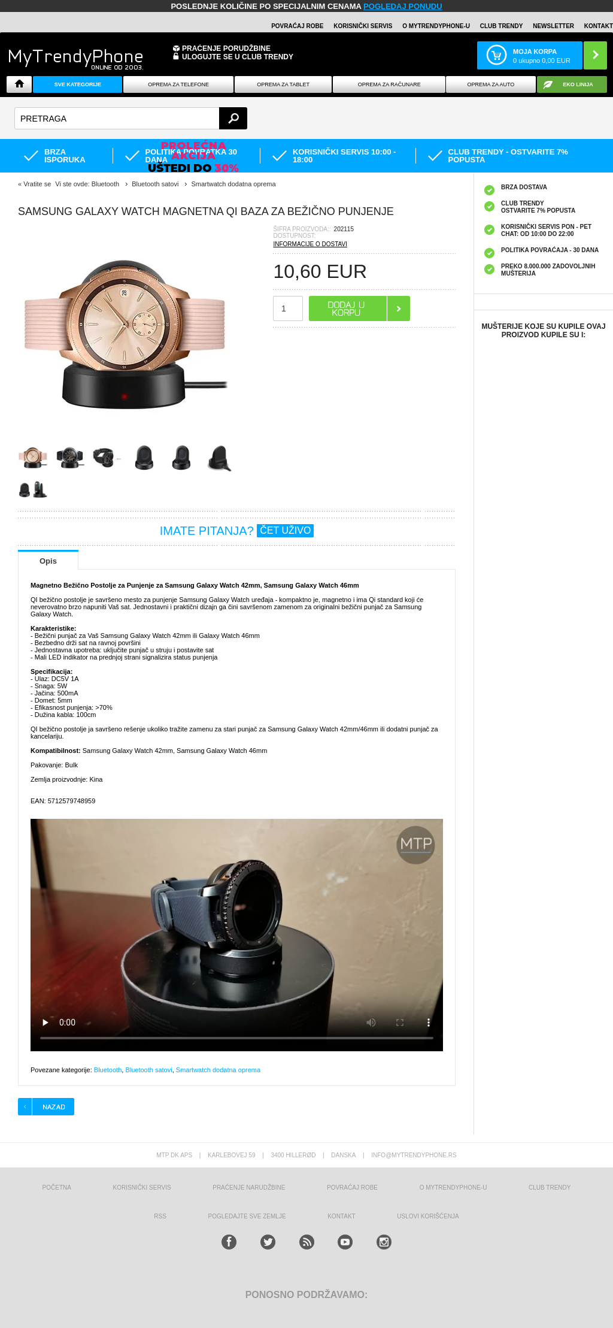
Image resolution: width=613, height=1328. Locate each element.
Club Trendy (501, 26)
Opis (48, 560)
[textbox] (130, 118)
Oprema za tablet (283, 84)
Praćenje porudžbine (226, 48)
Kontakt (598, 26)
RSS (160, 1216)
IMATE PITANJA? (237, 530)
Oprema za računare (389, 84)
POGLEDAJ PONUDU (402, 6)
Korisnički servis (362, 26)
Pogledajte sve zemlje (247, 1216)
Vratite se (37, 183)
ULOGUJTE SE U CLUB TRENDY (237, 57)
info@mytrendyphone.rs (413, 1155)
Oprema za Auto (490, 84)
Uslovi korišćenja (428, 1216)
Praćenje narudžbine (249, 1187)
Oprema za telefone (178, 84)
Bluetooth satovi (148, 1069)
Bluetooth (108, 1069)
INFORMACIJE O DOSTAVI (310, 244)
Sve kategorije (77, 84)
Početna (57, 1187)
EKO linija (578, 84)
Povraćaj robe (297, 26)
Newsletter (553, 26)
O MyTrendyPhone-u (436, 26)
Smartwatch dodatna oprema (218, 1069)
